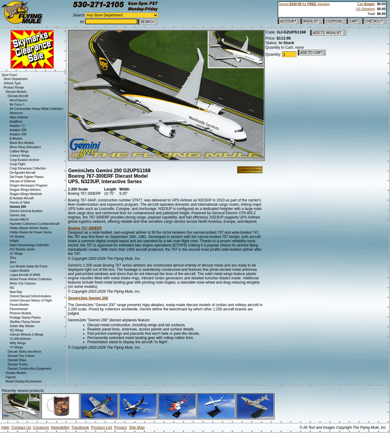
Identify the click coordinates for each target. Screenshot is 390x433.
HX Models (17, 236)
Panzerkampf (19, 309)
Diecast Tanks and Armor (24, 351)
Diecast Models (15, 91)
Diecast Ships (17, 360)
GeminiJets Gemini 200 (88, 298)
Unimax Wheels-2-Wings (26, 334)
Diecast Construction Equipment (29, 368)
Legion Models (20, 270)
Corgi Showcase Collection (28, 168)
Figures (10, 377)
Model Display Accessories (23, 381)
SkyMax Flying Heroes (25, 321)
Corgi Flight (17, 164)
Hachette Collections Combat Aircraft (34, 223)
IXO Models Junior (22, 249)
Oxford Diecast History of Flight (31, 300)
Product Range (14, 87)
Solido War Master (22, 326)
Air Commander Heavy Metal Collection (36, 108)
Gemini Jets (18, 215)
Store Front (9, 75)
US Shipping (365, 9)
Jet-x (13, 262)
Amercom (16, 113)
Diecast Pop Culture (21, 356)
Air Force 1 (17, 104)
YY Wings (16, 347)
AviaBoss (16, 121)
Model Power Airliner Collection (31, 279)
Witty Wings (18, 343)
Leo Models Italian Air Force (29, 266)
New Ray (16, 292)
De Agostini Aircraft (22, 172)
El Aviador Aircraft (22, 198)
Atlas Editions (19, 117)
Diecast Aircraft (18, 96)
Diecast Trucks (18, 364)
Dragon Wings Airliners (25, 189)
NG (12, 287)
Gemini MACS (19, 219)
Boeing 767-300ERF (85, 228)
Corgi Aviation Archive (24, 160)
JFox (13, 258)
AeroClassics (18, 100)
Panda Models (19, 304)
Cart (365, 4)
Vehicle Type (12, 83)
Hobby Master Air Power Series (31, 232)
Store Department (16, 79)
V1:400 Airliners (20, 338)
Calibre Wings (19, 151)
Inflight (14, 241)
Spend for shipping (304, 4)
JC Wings (16, 253)
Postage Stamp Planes (25, 317)
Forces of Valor (20, 202)
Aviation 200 (18, 130)
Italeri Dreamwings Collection (29, 245)
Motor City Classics (23, 283)
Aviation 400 (18, 134)
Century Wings (20, 155)
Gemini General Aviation (26, 211)
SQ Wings (16, 330)
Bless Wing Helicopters (25, 147)
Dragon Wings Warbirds (26, 194)
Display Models (15, 373)
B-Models (16, 138)
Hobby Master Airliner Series (29, 228)
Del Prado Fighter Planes (27, 177)
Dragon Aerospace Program (29, 185)
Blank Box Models (22, 143)
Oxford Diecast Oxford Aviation (30, 296)
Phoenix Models (20, 313)
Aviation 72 (17, 125)
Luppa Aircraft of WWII (25, 275)
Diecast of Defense (23, 181)
